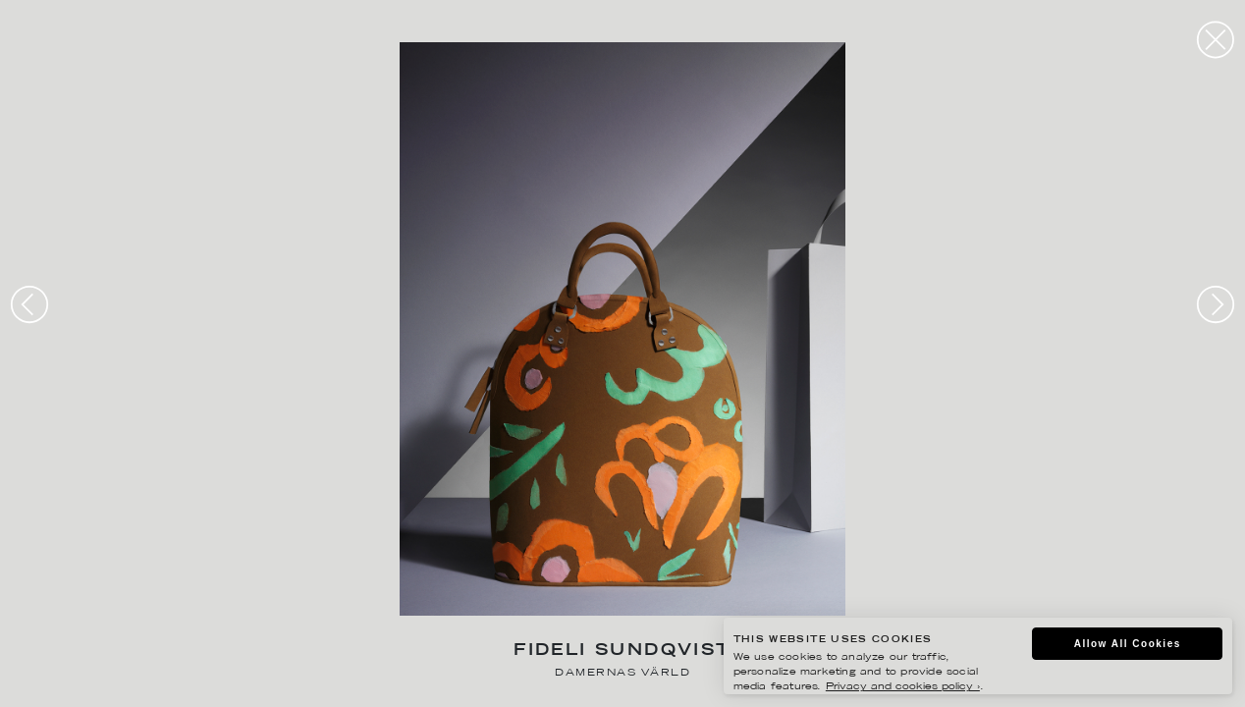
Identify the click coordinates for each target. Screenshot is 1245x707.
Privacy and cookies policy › (903, 686)
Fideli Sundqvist (622, 651)
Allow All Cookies (1127, 643)
